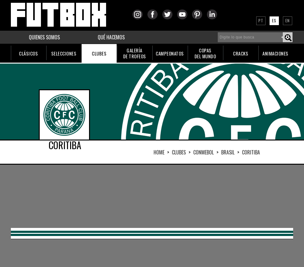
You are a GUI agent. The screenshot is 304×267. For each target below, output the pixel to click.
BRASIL (228, 152)
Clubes (179, 152)
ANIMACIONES (275, 53)
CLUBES (99, 53)
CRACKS (240, 53)
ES (274, 20)
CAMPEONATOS (170, 53)
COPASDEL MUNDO (205, 53)
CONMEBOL (203, 152)
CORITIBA (251, 152)
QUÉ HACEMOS (111, 37)
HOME (159, 152)
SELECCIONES (64, 53)
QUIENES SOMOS (44, 37)
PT (260, 20)
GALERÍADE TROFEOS (134, 53)
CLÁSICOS (28, 53)
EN (287, 20)
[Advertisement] (77, 195)
